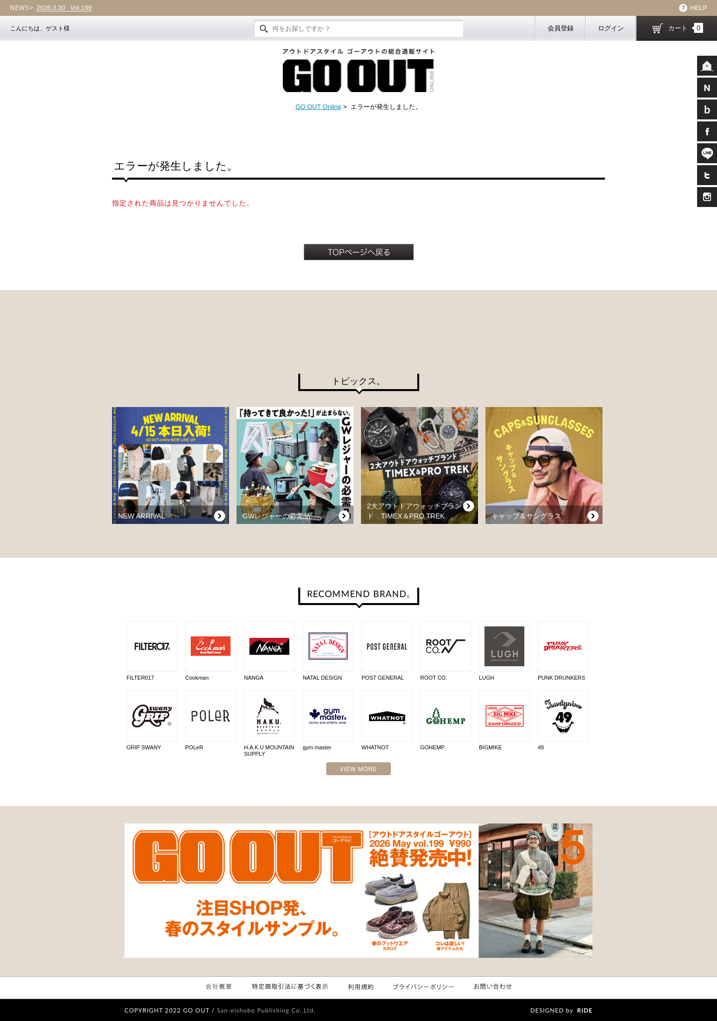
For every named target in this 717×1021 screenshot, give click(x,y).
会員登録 (561, 28)
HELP (698, 7)
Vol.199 (64, 7)
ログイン (611, 28)
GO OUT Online (318, 106)
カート (685, 28)
